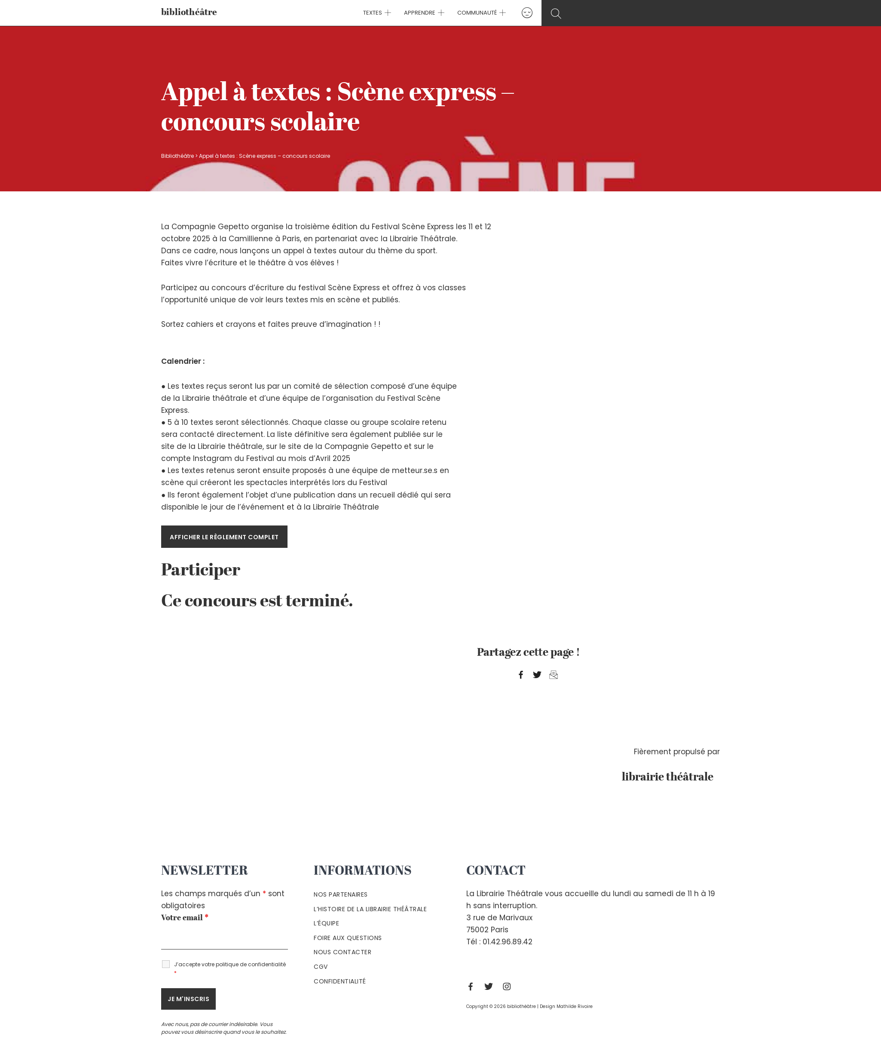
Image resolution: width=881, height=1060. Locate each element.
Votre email (184, 918)
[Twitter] (490, 986)
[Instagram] (508, 986)
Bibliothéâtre (177, 156)
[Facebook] (472, 986)
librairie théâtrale (671, 777)
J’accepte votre (230, 969)
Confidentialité (340, 981)
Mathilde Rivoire (575, 1006)
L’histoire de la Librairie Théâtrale (370, 909)
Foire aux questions (348, 938)
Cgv (321, 966)
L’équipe (326, 923)
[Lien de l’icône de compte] (525, 12)
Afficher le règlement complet (224, 537)
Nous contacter (342, 952)
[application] (388, 13)
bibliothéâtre (189, 12)
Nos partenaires (341, 894)
